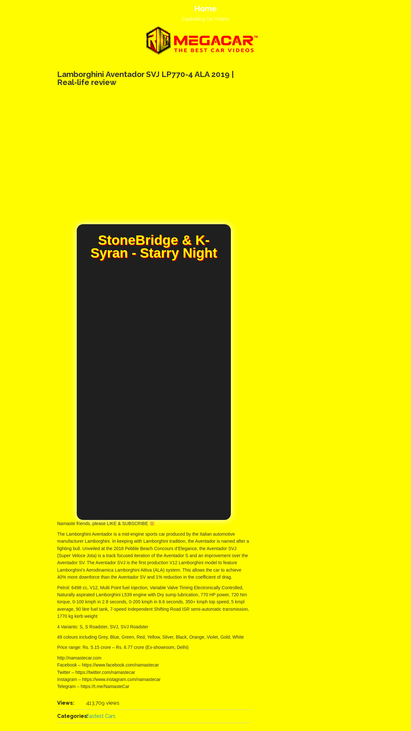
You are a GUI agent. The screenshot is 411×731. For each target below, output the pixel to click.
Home (205, 8)
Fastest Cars (101, 716)
